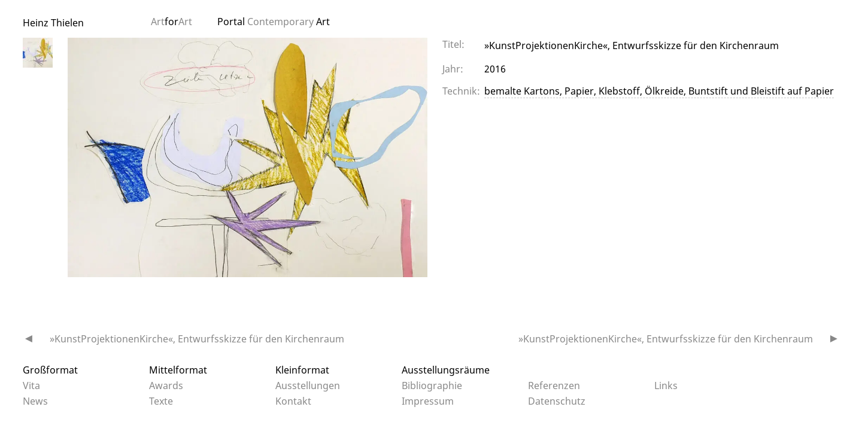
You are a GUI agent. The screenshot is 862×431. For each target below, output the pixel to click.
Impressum (428, 401)
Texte (161, 401)
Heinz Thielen (53, 22)
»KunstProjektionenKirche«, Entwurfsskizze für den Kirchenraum (197, 338)
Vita (31, 385)
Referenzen (554, 385)
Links (666, 385)
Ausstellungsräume (446, 370)
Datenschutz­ (556, 401)
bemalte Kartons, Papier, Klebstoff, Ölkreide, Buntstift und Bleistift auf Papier (659, 91)
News (35, 401)
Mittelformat (178, 370)
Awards (166, 385)
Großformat (50, 370)
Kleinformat (302, 370)
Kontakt (293, 401)
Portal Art (273, 21)
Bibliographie (432, 385)
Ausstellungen (307, 385)
